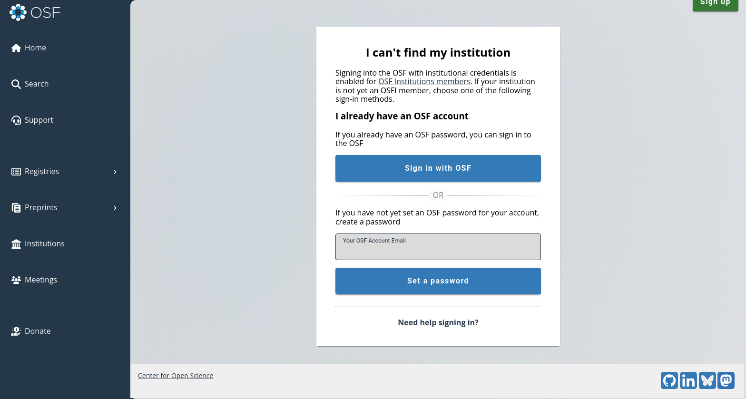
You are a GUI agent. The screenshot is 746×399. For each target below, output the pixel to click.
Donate (31, 331)
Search (30, 83)
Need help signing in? (438, 322)
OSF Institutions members (424, 81)
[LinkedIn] (688, 386)
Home (28, 47)
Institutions (38, 243)
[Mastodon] (726, 386)
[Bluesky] (707, 386)
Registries (65, 171)
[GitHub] (669, 386)
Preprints (65, 207)
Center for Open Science (175, 375)
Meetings (34, 279)
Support (32, 120)
